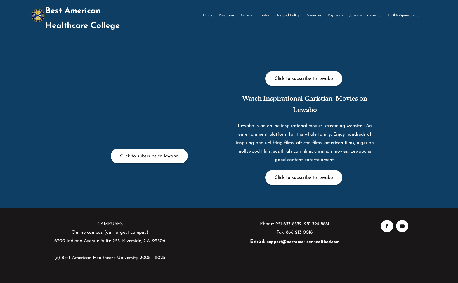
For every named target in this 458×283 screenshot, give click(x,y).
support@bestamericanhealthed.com (303, 242)
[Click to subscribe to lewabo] (149, 156)
